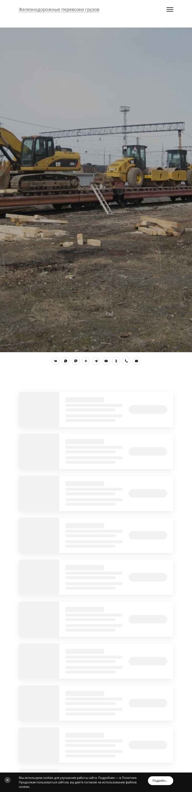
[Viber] (76, 361)
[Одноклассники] (116, 361)
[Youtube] (106, 361)
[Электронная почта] (136, 361)
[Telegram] (96, 361)
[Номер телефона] (126, 361)
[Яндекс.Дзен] (86, 361)
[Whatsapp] (66, 361)
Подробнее (160, 780)
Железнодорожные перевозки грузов (59, 9)
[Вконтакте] (55, 361)
